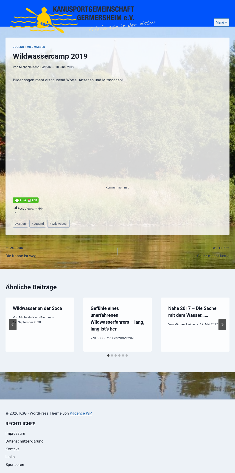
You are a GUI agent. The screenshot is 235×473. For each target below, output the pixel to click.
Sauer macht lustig (175, 267)
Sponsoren (15, 464)
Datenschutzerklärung (24, 441)
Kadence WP (81, 413)
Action (20, 240)
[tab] (108, 372)
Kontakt (12, 449)
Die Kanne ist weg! (60, 267)
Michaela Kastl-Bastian (35, 83)
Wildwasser (36, 63)
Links (10, 456)
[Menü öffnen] (221, 39)
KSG (100, 354)
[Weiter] (222, 340)
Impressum (15, 433)
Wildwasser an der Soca (37, 324)
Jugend (18, 63)
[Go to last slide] (13, 340)
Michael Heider (184, 340)
